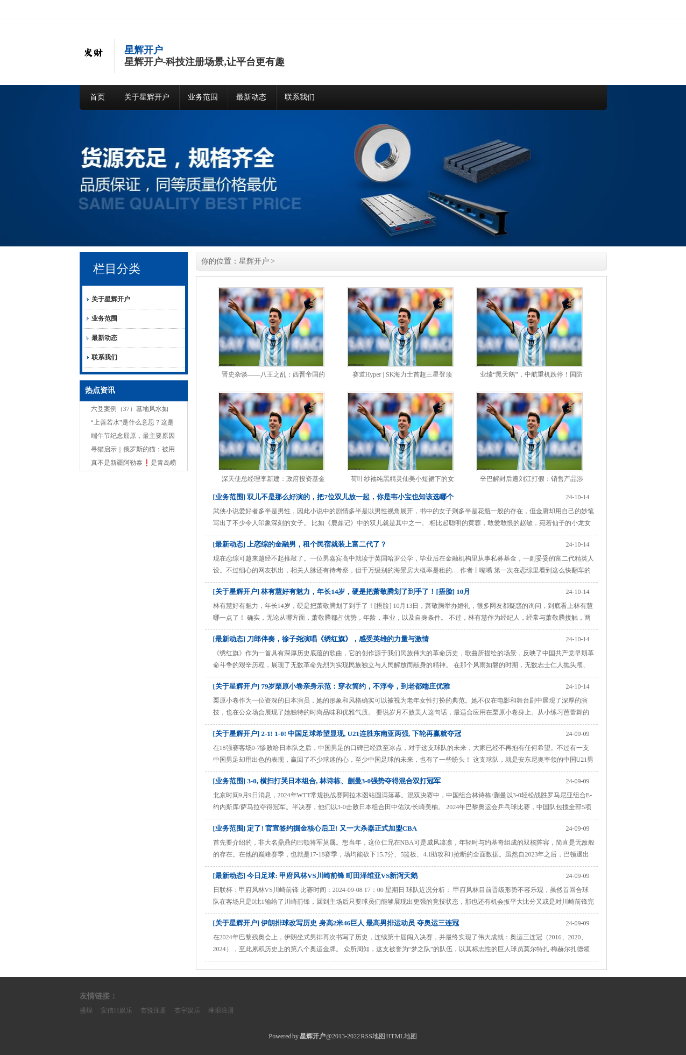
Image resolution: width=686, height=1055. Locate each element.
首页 (97, 97)
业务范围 (203, 97)
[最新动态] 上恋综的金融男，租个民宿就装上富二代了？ (300, 544)
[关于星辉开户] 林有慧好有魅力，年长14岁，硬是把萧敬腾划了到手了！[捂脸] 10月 (342, 591)
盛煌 (86, 1010)
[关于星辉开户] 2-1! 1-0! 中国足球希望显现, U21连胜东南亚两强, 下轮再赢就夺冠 (337, 734)
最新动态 (251, 97)
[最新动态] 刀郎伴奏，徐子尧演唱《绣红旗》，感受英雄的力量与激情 (321, 639)
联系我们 (300, 97)
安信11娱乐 (117, 1010)
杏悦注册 (153, 1010)
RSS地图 (373, 1036)
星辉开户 (254, 261)
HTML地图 (401, 1036)
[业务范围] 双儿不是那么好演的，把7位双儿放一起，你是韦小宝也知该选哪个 (333, 497)
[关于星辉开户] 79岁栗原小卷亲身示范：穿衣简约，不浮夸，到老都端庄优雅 (331, 686)
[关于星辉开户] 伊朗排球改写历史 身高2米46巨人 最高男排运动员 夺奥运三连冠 (336, 923)
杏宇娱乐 (187, 1010)
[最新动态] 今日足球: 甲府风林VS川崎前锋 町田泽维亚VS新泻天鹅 (315, 876)
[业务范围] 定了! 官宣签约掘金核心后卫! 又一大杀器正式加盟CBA (315, 828)
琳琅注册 (221, 1010)
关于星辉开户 (146, 97)
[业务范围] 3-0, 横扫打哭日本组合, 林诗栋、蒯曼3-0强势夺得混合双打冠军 (327, 781)
